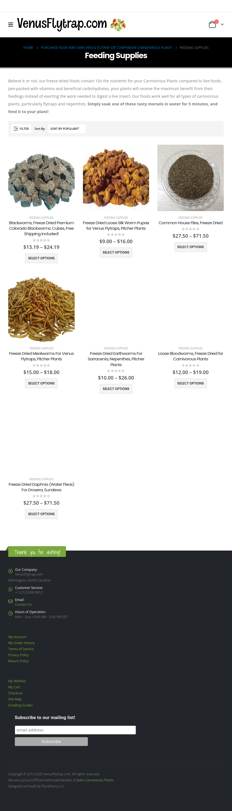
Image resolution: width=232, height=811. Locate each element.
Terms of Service (21, 649)
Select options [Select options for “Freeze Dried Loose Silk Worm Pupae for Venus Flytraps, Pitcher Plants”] (116, 252)
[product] (41, 178)
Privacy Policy (18, 655)
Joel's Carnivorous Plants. (95, 780)
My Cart (14, 687)
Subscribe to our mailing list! (45, 717)
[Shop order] (67, 129)
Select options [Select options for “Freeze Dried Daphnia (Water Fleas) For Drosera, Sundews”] (41, 514)
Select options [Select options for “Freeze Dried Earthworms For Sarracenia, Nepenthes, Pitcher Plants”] (116, 388)
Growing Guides (20, 705)
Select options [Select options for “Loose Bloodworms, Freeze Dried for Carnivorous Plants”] (190, 383)
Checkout (15, 693)
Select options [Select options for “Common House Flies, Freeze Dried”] (190, 247)
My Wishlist (17, 681)
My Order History (21, 643)
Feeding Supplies (41, 218)
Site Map (15, 699)
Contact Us (23, 604)
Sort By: (40, 129)
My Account (17, 637)
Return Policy (18, 661)
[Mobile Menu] (12, 24)
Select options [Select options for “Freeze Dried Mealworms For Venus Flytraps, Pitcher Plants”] (41, 383)
